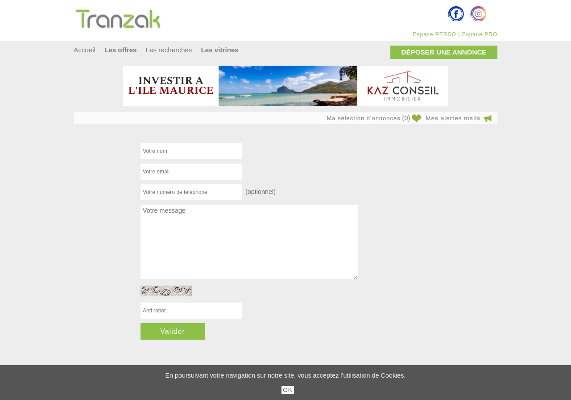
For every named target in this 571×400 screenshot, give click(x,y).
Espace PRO (479, 34)
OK (288, 390)
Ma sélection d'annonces (363, 118)
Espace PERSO (434, 34)
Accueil (84, 50)
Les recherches (169, 50)
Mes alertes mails (453, 118)
